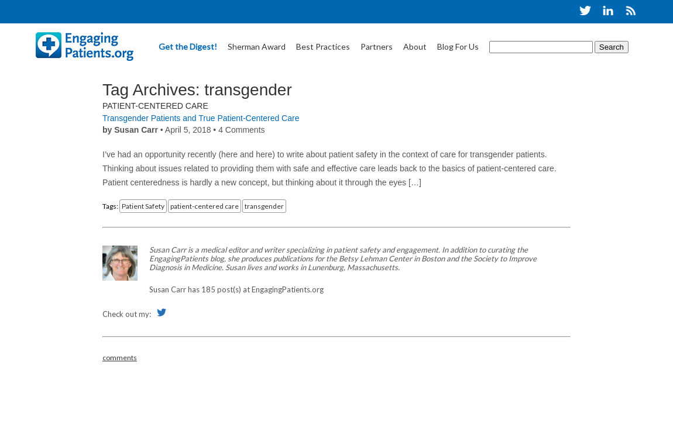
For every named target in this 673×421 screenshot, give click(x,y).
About (415, 46)
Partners (376, 46)
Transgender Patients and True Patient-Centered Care (200, 118)
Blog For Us (458, 46)
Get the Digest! (188, 46)
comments (119, 357)
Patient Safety (143, 206)
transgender (264, 206)
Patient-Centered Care (155, 106)
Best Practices (323, 46)
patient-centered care (204, 206)
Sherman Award (257, 46)
